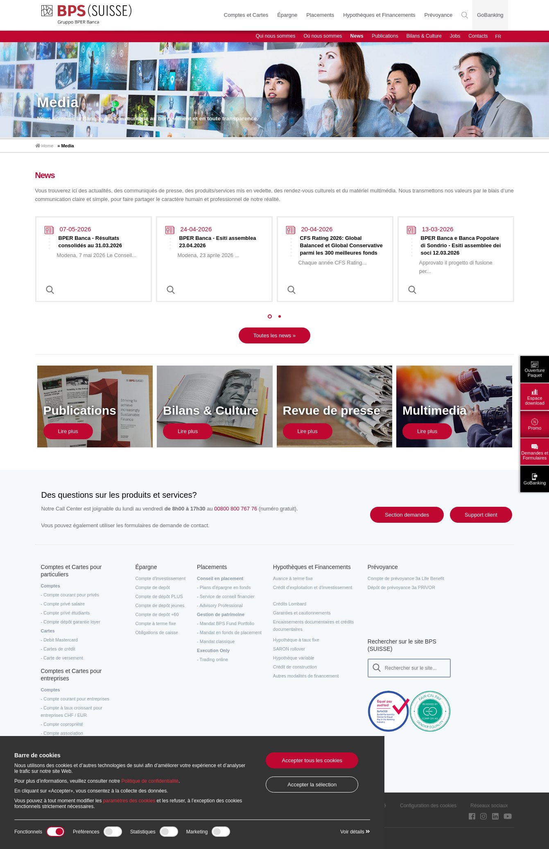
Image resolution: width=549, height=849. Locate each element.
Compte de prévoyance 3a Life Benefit (406, 578)
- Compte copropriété (62, 724)
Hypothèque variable (293, 657)
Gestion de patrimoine (220, 614)
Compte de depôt (153, 587)
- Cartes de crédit (58, 648)
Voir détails (355, 832)
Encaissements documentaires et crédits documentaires (313, 625)
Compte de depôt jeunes (160, 605)
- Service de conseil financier (226, 596)
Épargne (287, 15)
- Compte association (62, 733)
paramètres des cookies (129, 801)
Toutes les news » (274, 335)
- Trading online (212, 659)
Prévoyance (439, 15)
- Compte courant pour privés (70, 594)
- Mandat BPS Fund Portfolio (225, 623)
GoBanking (490, 15)
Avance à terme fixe (293, 578)
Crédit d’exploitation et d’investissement (312, 587)
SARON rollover (289, 648)
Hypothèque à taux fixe (296, 639)
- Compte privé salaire (63, 603)
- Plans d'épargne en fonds (224, 587)
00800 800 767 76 (235, 509)
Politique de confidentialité (149, 781)
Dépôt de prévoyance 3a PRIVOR (401, 587)
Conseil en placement (220, 578)
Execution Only (213, 650)
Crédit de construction (295, 666)
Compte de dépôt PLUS (159, 596)
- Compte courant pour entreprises (75, 698)
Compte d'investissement (161, 578)
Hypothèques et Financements (379, 15)
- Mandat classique (216, 641)
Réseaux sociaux (489, 805)
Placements (320, 15)
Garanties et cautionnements (302, 612)
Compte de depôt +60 (157, 614)
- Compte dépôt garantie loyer (71, 621)
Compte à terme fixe (156, 623)
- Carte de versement (62, 657)
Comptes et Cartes (246, 15)
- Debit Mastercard (59, 639)
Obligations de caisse (157, 632)
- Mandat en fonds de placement (229, 632)
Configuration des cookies (428, 805)
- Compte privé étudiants (65, 612)
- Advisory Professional (220, 605)
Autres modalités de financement (306, 675)
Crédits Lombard (289, 603)
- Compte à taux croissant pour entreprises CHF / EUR (71, 711)
